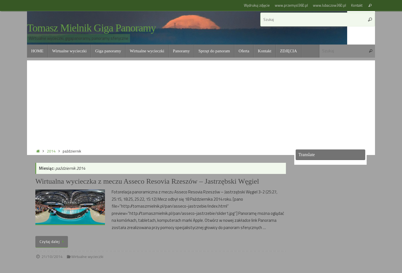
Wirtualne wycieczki (87, 256)
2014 (51, 151)
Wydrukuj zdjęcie (257, 5)
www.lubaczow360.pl (329, 5)
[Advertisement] (201, 99)
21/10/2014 (52, 256)
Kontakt (356, 5)
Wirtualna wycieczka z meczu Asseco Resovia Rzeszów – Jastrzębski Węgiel (147, 181)
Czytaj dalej (53, 241)
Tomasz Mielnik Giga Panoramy (91, 28)
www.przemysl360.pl (291, 5)
